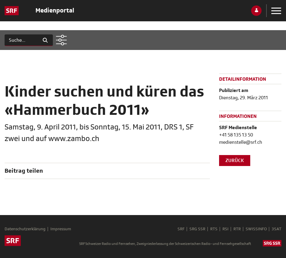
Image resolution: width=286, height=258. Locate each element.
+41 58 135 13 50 (236, 135)
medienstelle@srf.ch (240, 142)
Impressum (60, 229)
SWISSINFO (256, 229)
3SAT (276, 229)
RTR (237, 229)
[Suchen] (21, 40)
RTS (214, 229)
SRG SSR (197, 229)
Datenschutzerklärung (25, 229)
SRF (181, 229)
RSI (225, 229)
